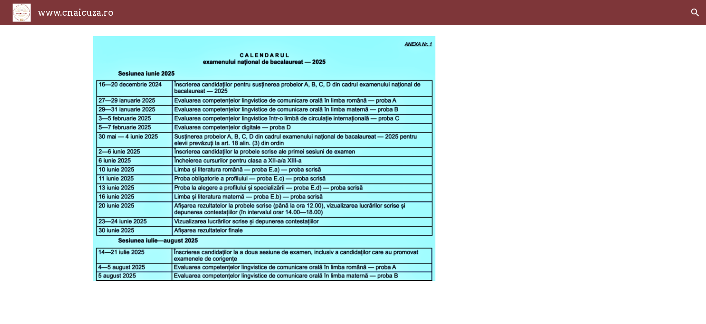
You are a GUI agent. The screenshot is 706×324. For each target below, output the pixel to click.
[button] (695, 12)
